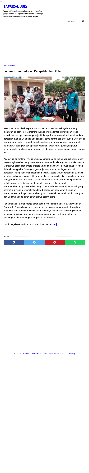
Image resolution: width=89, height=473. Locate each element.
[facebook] (65, 10)
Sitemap (72, 354)
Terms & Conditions (39, 354)
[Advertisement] (44, 43)
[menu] (5, 20)
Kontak (16, 354)
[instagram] (82, 10)
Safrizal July (16, 6)
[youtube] (77, 10)
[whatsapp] (75, 241)
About (64, 354)
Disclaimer (26, 354)
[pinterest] (55, 241)
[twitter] (71, 10)
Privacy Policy (54, 354)
